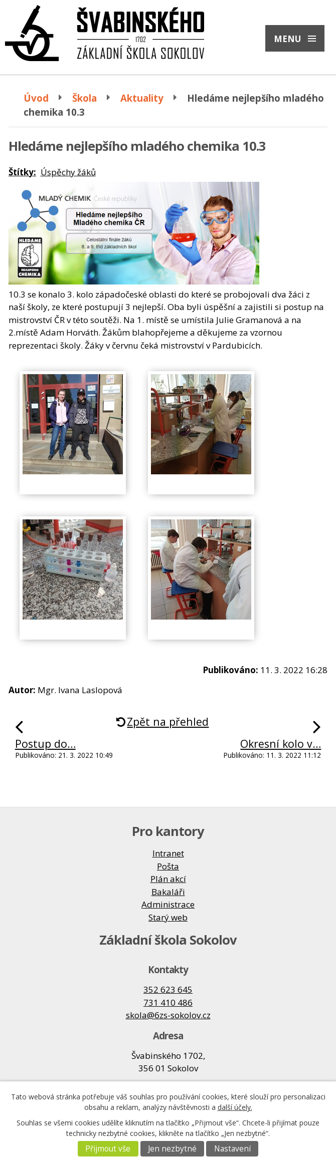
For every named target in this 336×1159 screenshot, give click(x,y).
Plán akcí (168, 879)
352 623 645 (168, 989)
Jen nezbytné (172, 1148)
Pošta (168, 866)
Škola (84, 98)
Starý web (168, 917)
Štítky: (22, 172)
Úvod (36, 98)
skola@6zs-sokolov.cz (168, 1015)
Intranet (168, 853)
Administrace (168, 904)
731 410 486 (168, 1002)
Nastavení (232, 1148)
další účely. (235, 1107)
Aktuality (141, 98)
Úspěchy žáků (68, 172)
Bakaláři (168, 892)
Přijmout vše (107, 1148)
